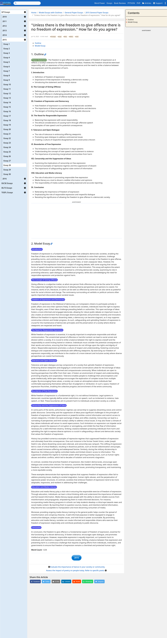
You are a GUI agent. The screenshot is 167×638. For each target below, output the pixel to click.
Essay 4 (6, 57)
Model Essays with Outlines (50, 12)
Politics (71, 36)
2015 (4, 39)
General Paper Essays (74, 12)
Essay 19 (7, 125)
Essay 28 (7, 165)
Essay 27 (7, 161)
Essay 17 (7, 116)
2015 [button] (76, 558)
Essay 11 (7, 89)
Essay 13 (7, 98)
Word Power (99, 3)
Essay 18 (7, 120)
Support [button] (158, 3)
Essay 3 (6, 53)
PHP (138, 3)
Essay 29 (7, 169)
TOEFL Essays (7, 192)
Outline (38, 43)
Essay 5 (6, 62)
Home (33, 12)
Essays (109, 3)
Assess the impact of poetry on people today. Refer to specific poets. (75, 571)
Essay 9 (6, 80)
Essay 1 (6, 44)
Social (76, 36)
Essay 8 (6, 75)
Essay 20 (7, 129)
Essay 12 (7, 93)
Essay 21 (7, 134)
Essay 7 (6, 71)
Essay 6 (6, 66)
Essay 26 (7, 156)
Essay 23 (7, 143)
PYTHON (131, 3)
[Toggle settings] (165, 3)
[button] (25, 12)
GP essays (53, 36)
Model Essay (40, 46)
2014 (4, 35)
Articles (146, 3)
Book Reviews (120, 3)
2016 (4, 178)
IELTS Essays (6, 188)
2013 (4, 30)
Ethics (65, 36)
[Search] (27, 3)
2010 (4, 16)
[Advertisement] (76, 220)
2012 (4, 26)
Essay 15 (7, 107)
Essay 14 (7, 102)
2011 (4, 21)
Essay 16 (7, 111)
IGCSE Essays (7, 183)
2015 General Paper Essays (97, 12)
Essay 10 (7, 84)
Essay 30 (7, 174)
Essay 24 (7, 147)
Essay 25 (7, 152)
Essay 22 (7, 138)
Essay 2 (6, 48)
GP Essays (5, 12)
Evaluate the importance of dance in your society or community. (77, 568)
